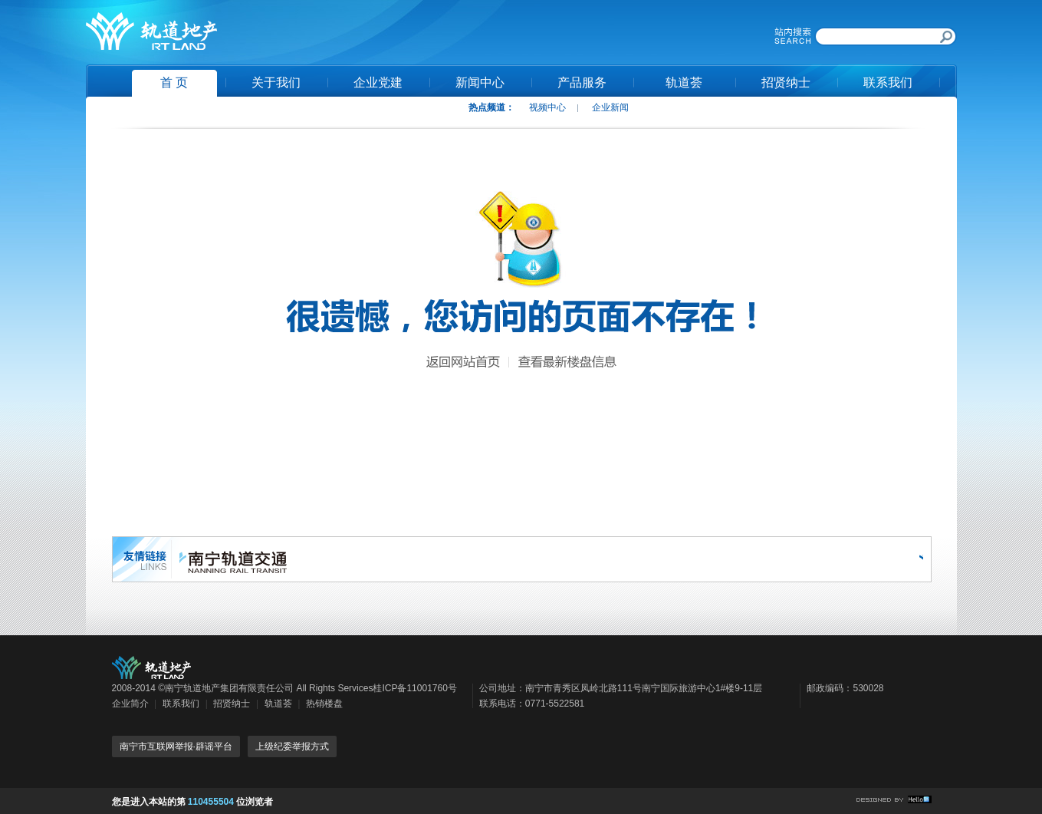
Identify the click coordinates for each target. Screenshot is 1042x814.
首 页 (174, 82)
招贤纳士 (785, 82)
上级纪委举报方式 (292, 746)
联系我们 (887, 82)
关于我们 (276, 82)
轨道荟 (684, 82)
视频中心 (547, 107)
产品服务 (581, 82)
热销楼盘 (324, 703)
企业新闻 (610, 107)
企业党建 (378, 82)
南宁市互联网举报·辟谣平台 (176, 746)
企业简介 (130, 703)
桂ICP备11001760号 (414, 688)
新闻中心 (480, 82)
